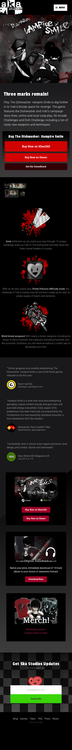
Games (23, 739)
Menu (62, 7)
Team (33, 739)
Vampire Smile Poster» (36, 654)
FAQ (40, 739)
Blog (15, 739)
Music (56, 739)
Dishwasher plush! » (36, 650)
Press (47, 739)
